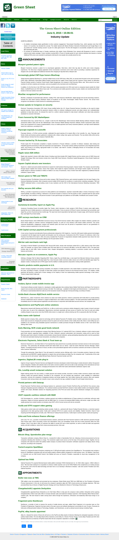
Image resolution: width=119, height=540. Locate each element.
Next (30, 526)
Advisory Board (104, 534)
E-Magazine (25, 19)
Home (2, 19)
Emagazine (23, 534)
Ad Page (45, 19)
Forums (9, 19)
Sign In (115, 16)
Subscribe (5, 16)
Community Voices (84, 534)
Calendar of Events (72, 534)
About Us (74, 19)
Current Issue (8, 31)
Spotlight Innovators (55, 19)
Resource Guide (35, 19)
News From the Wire (38, 534)
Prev (24, 526)
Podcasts (63, 534)
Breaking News (50, 534)
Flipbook (29, 534)
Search (115, 20)
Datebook (16, 19)
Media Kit (66, 19)
